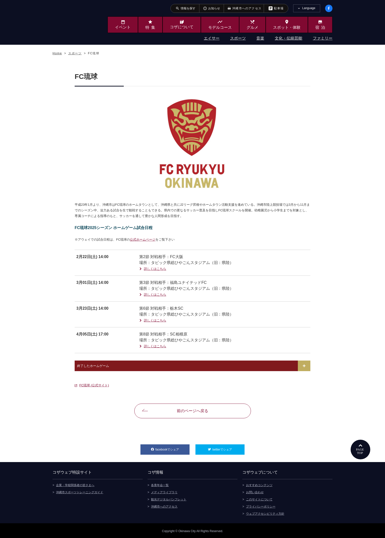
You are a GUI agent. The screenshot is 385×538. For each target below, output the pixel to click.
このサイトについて (259, 498)
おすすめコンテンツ (259, 484)
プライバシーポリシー (260, 505)
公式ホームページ (142, 239)
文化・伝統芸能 (288, 38)
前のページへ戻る (192, 411)
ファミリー (322, 38)
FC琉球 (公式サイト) (94, 385)
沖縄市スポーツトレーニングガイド (79, 491)
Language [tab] (308, 8)
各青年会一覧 (160, 484)
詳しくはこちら (155, 269)
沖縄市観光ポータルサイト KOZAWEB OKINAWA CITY (73, 21)
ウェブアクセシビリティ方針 (265, 512)
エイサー (212, 38)
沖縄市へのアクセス (164, 505)
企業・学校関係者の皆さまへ (75, 484)
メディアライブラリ (164, 491)
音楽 (260, 38)
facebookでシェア (172, 447)
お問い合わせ (255, 491)
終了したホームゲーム (93, 366)
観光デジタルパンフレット (168, 498)
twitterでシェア (228, 447)
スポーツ (238, 38)
